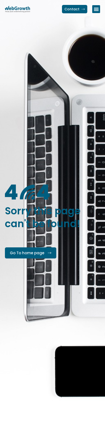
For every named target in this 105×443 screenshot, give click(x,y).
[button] (96, 9)
